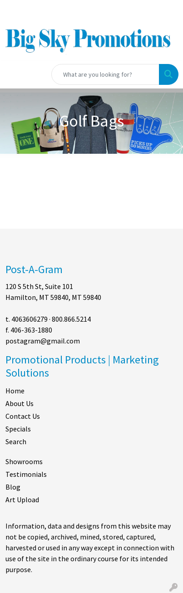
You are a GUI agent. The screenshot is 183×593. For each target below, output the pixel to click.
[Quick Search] (105, 74)
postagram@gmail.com (42, 340)
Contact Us (22, 416)
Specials (18, 428)
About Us (19, 403)
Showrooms (24, 461)
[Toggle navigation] (14, 74)
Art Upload (22, 499)
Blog (12, 486)
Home (15, 390)
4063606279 (29, 318)
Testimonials (26, 474)
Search (15, 441)
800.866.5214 (71, 318)
